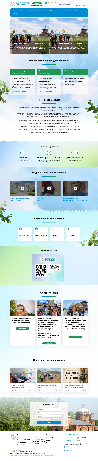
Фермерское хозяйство (38, 437)
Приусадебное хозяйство (39, 441)
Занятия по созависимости (23, 439)
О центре (21, 10)
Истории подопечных (65, 10)
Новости (14, 390)
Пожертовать (22, 328)
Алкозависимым (31, 10)
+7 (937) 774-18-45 (70, 437)
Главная (15, 10)
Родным (51, 10)
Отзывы (48, 440)
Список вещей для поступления (24, 444)
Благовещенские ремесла (39, 434)
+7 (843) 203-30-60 (83, 3)
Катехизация (36, 443)
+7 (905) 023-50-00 (70, 440)
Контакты (15, 13)
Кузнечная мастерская (38, 439)
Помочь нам (37, 3)
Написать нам (81, 5)
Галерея (75, 10)
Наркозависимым (41, 10)
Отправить (49, 422)
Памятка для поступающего (24, 447)
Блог (57, 10)
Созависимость (21, 434)
